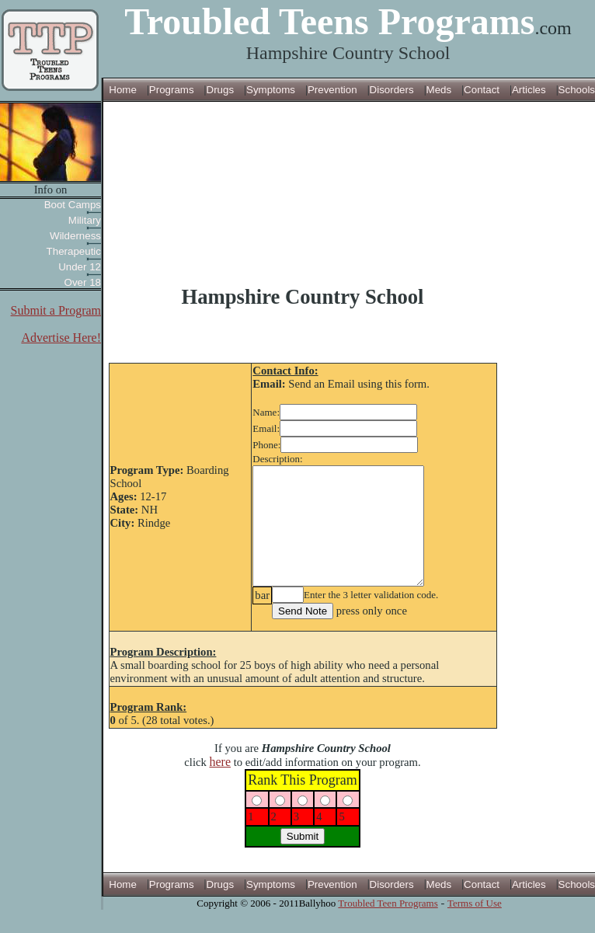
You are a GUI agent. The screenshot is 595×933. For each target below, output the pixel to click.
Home (123, 90)
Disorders (392, 90)
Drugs (221, 90)
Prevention (332, 90)
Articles (529, 90)
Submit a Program (56, 310)
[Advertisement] (302, 193)
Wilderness (75, 236)
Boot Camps (72, 205)
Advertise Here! (61, 337)
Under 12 (79, 267)
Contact (481, 90)
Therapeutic (74, 251)
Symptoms (270, 90)
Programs (171, 90)
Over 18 (82, 282)
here (220, 785)
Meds (439, 90)
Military (84, 220)
